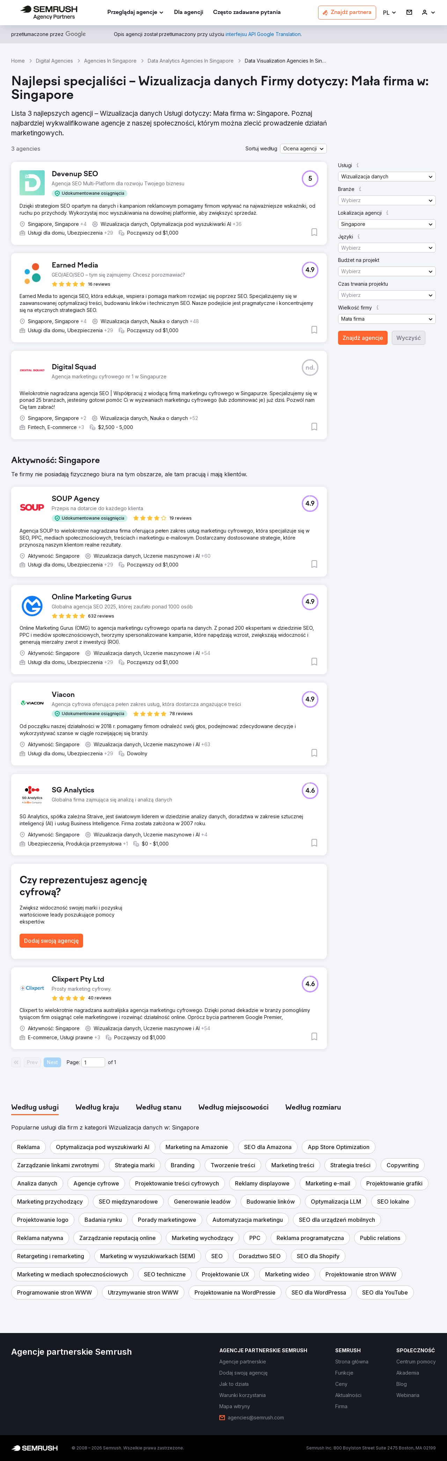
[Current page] (93, 1062)
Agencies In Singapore (110, 61)
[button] (390, 12)
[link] (188, 12)
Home (18, 61)
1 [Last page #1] (115, 1062)
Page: (73, 1062)
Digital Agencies (54, 61)
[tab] (35, 1108)
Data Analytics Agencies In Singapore (191, 61)
